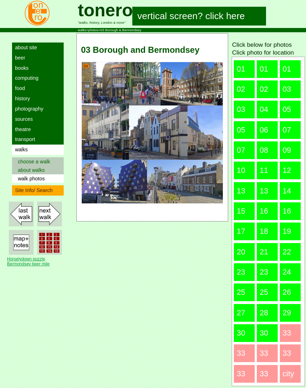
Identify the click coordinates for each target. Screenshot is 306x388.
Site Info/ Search (32, 190)
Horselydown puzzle (26, 259)
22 (287, 251)
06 (264, 129)
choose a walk (32, 161)
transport (23, 139)
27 (241, 312)
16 (264, 211)
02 (241, 89)
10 (241, 170)
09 (287, 150)
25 (241, 292)
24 (287, 272)
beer (18, 58)
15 (241, 211)
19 (287, 231)
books (20, 68)
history (21, 98)
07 (287, 129)
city (288, 373)
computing (25, 78)
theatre (21, 129)
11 (264, 170)
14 (287, 190)
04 (264, 109)
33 (287, 332)
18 (264, 231)
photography (27, 109)
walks (20, 149)
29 (287, 312)
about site (24, 47)
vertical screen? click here (191, 16)
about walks (30, 170)
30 (241, 332)
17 (241, 231)
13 (241, 190)
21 (264, 251)
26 (287, 292)
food (18, 88)
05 (287, 109)
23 (241, 272)
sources (22, 119)
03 (287, 89)
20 (241, 251)
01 (241, 68)
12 (287, 170)
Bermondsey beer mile (28, 264)
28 (264, 312)
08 (264, 150)
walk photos (30, 178)
